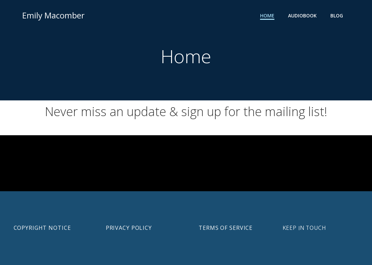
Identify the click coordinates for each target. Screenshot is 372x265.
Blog (336, 15)
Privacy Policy (129, 228)
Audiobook (302, 15)
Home (267, 15)
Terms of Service (226, 228)
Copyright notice (42, 228)
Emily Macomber (53, 15)
